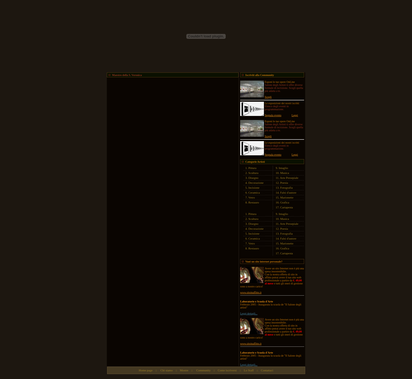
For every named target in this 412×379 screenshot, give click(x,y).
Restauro (253, 202)
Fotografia (286, 187)
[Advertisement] (171, 85)
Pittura (252, 168)
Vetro (251, 197)
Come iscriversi (227, 370)
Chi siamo (166, 370)
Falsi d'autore (288, 192)
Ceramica (254, 192)
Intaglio (283, 168)
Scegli (268, 96)
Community (203, 370)
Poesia (284, 182)
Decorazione (256, 182)
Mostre (184, 370)
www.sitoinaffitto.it (250, 292)
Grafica (284, 202)
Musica (284, 172)
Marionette (286, 197)
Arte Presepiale (289, 177)
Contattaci (267, 370)
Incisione (253, 187)
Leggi (295, 115)
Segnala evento (273, 115)
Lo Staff (249, 370)
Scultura (253, 172)
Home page (145, 370)
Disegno (253, 177)
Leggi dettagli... (248, 313)
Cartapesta (286, 207)
